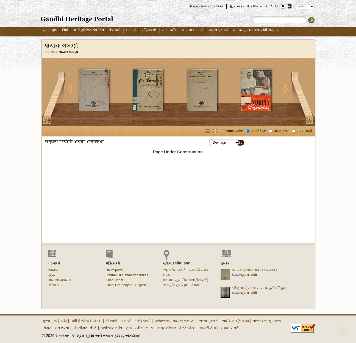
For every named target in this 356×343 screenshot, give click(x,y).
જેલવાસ (53, 285)
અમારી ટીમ (207, 328)
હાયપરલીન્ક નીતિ (139, 328)
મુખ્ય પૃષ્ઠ (50, 30)
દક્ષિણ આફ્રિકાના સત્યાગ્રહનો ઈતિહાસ (259, 288)
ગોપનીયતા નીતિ (85, 328)
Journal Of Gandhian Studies (127, 275)
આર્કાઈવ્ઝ (258, 131)
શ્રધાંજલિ (169, 30)
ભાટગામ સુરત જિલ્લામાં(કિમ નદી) (185, 280)
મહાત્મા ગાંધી (248, 275)
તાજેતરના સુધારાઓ (267, 321)
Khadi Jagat (114, 280)
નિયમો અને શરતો (56, 328)
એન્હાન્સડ (281, 131)
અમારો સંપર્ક (229, 328)
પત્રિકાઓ (149, 30)
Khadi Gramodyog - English (126, 285)
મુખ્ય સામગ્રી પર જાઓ (208, 6)
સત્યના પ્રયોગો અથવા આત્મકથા (254, 270)
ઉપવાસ (53, 270)
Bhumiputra (114, 270)
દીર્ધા (65, 30)
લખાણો (131, 30)
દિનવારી (115, 30)
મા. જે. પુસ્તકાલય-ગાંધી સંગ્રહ (255, 30)
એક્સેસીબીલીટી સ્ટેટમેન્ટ (176, 328)
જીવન (52, 275)
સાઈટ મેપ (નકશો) (235, 321)
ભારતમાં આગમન (59, 280)
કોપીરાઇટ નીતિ (112, 328)
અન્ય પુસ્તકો (218, 30)
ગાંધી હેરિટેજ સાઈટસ (88, 30)
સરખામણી (304, 131)
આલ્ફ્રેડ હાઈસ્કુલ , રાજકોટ (182, 285)
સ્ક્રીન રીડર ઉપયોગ (250, 6)
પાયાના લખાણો (192, 30)
